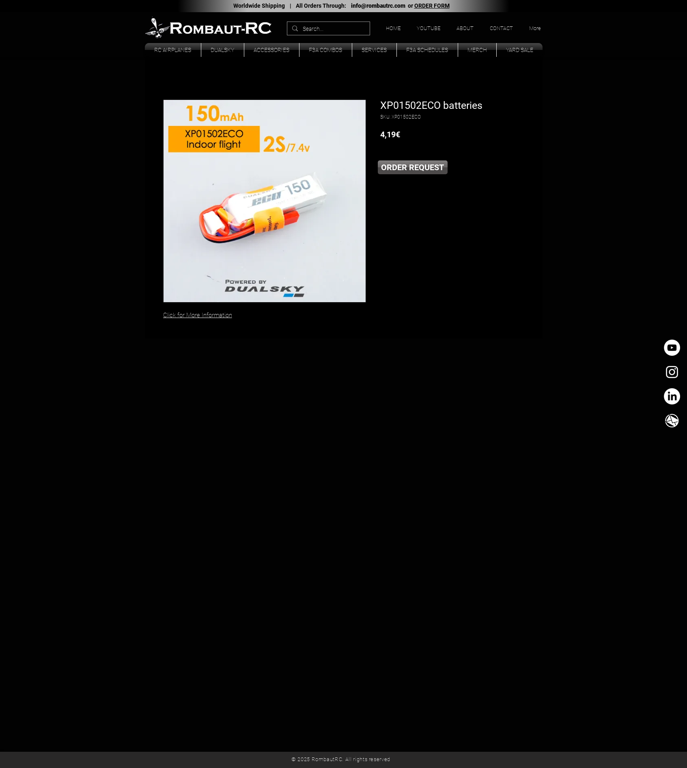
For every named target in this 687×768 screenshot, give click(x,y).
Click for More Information (197, 315)
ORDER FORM (432, 5)
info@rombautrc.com (378, 5)
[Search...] (328, 29)
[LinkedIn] (672, 396)
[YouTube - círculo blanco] (672, 348)
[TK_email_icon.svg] (672, 421)
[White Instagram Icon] (672, 372)
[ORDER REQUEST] (413, 167)
